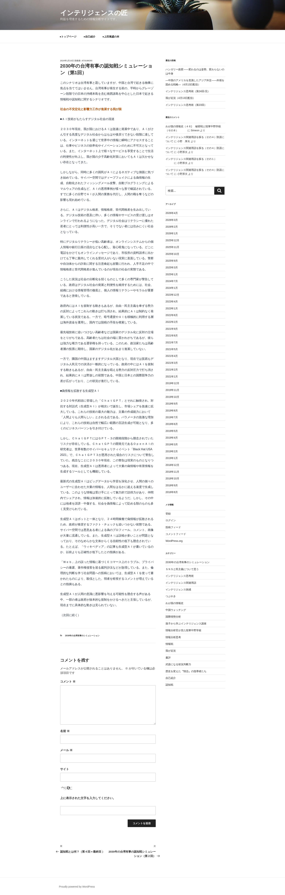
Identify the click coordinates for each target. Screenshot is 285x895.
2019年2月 (172, 451)
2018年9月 (172, 485)
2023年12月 (172, 294)
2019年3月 (172, 444)
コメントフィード (176, 534)
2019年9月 (172, 403)
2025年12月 (172, 240)
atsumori (87, 61)
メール (66, 750)
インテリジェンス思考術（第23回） (186, 104)
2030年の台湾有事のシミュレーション (82, 635)
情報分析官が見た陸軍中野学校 (183, 630)
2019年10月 (172, 396)
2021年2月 (172, 369)
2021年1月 (172, 376)
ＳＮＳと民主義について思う (182, 569)
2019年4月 (172, 437)
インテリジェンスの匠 (93, 13)
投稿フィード (173, 527)
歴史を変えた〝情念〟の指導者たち (186, 671)
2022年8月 (172, 315)
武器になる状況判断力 (178, 664)
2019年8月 (172, 410)
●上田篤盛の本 (110, 36)
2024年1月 (172, 287)
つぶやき (171, 596)
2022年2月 (172, 321)
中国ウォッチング (176, 609)
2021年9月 (172, 328)
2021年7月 (172, 342)
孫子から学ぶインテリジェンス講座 (186, 623)
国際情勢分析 (173, 616)
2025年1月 (172, 274)
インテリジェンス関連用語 (181, 582)
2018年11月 (172, 471)
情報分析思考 (173, 637)
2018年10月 (172, 478)
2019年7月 (172, 417)
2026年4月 (172, 213)
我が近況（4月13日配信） (180, 97)
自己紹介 (171, 678)
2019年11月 (172, 390)
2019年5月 (172, 430)
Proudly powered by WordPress (77, 886)
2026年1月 (172, 233)
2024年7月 (172, 281)
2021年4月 (172, 355)
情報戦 (169, 643)
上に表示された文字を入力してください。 (88, 798)
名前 (65, 731)
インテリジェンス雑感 (178, 589)
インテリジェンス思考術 (180, 575)
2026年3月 (172, 219)
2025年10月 (172, 254)
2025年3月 (172, 267)
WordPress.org (174, 540)
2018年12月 (172, 465)
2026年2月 (172, 226)
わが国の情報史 (174, 603)
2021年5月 (172, 349)
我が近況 (171, 650)
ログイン (171, 520)
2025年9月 (172, 260)
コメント (67, 681)
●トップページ (68, 36)
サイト (64, 769)
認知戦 (169, 684)
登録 (168, 513)
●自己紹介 (89, 36)
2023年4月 (172, 301)
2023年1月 (172, 308)
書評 (168, 657)
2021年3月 (172, 362)
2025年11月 (172, 247)
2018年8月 (172, 492)
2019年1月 (172, 458)
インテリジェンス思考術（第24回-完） (188, 91)
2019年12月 (172, 383)
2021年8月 (172, 335)
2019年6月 (172, 424)
